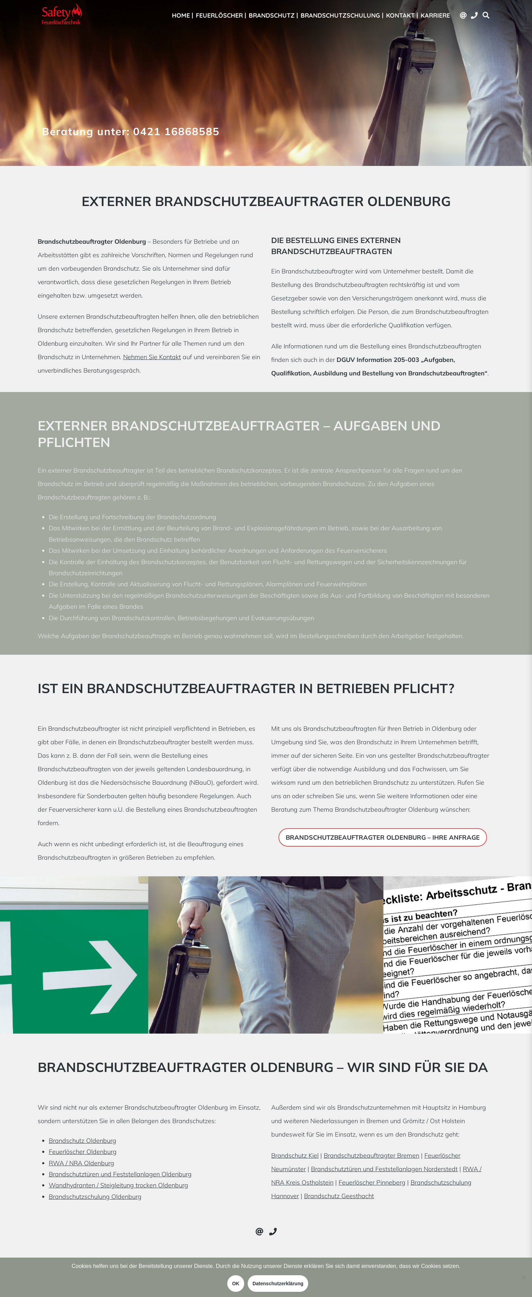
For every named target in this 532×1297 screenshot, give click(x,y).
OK (235, 1283)
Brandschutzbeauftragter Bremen (371, 1155)
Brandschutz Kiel (295, 1155)
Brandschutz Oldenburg (82, 1141)
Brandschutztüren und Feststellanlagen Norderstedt (384, 1169)
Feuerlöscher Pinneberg (372, 1182)
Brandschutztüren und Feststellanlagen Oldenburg (120, 1174)
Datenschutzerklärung (278, 1283)
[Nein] (523, 1277)
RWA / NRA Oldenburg (81, 1163)
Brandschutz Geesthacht (339, 1196)
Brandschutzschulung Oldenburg (95, 1197)
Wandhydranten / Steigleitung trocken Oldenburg (118, 1185)
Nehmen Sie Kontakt (152, 357)
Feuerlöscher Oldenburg (83, 1152)
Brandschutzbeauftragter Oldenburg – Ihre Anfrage (383, 837)
